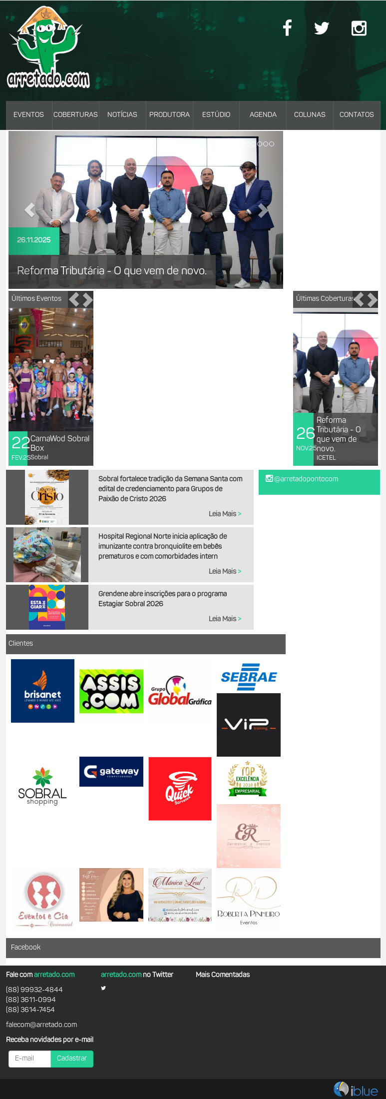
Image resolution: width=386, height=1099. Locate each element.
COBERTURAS (75, 115)
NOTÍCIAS (122, 115)
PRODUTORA (169, 115)
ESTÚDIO (216, 115)
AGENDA (263, 115)
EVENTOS (28, 115)
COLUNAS (310, 115)
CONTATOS (357, 115)
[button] (29, 210)
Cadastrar (72, 1059)
